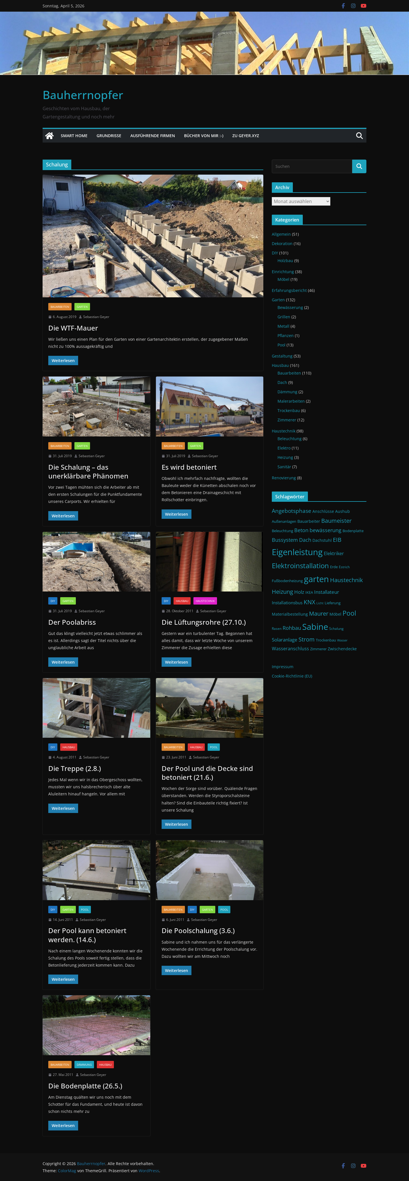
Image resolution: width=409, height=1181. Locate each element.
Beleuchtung (289, 438)
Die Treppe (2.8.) (74, 768)
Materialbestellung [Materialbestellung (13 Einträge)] (290, 614)
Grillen (283, 316)
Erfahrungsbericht (289, 290)
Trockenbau (288, 410)
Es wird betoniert (189, 467)
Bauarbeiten (60, 307)
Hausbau (182, 601)
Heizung (285, 457)
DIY (53, 601)
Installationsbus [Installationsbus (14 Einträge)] (287, 602)
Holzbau (285, 260)
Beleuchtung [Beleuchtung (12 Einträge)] (282, 530)
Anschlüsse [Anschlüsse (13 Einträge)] (323, 511)
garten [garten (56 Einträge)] (316, 579)
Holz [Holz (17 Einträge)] (299, 592)
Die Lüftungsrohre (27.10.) (204, 622)
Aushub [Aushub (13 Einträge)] (342, 511)
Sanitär (284, 466)
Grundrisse (109, 135)
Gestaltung (282, 356)
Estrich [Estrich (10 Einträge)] (344, 567)
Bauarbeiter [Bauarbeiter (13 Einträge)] (308, 521)
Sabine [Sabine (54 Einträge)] (315, 626)
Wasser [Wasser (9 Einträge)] (342, 640)
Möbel (283, 279)
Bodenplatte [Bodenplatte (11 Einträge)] (353, 530)
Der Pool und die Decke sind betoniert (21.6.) (207, 773)
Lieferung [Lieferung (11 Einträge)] (333, 603)
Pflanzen (285, 335)
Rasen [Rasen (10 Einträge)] (276, 628)
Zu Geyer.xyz (245, 135)
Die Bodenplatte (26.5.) (85, 1085)
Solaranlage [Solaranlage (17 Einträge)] (284, 639)
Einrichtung (283, 271)
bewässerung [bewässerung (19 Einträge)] (325, 530)
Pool (214, 747)
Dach (282, 382)
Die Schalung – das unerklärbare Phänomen (88, 471)
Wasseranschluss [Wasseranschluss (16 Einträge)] (290, 648)
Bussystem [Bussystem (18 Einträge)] (285, 539)
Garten (82, 307)
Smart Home (74, 135)
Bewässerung (290, 307)
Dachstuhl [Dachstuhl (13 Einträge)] (322, 540)
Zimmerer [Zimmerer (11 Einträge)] (318, 649)
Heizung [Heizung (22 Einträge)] (282, 591)
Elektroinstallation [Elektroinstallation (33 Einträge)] (300, 565)
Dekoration (282, 243)
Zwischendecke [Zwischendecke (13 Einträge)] (342, 648)
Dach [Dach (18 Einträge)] (305, 539)
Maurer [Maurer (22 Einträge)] (318, 613)
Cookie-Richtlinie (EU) (292, 676)
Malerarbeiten (291, 401)
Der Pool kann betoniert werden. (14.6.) (87, 935)
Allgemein (281, 234)
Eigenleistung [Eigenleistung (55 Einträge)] (297, 552)
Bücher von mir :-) (203, 135)
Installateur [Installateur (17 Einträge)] (326, 592)
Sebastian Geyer (96, 316)
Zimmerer (286, 420)
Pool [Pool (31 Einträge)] (349, 613)
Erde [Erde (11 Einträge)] (334, 567)
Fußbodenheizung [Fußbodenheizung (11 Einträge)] (287, 580)
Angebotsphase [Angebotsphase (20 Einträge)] (291, 510)
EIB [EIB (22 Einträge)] (337, 540)
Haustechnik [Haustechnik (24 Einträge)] (346, 580)
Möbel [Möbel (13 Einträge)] (335, 614)
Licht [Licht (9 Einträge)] (320, 603)
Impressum (282, 666)
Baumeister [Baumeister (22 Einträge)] (336, 520)
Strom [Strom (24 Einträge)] (307, 639)
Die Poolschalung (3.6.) (198, 930)
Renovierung (284, 477)
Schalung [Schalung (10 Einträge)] (336, 628)
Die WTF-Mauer (73, 328)
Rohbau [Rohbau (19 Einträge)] (292, 627)
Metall (283, 326)
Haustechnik (205, 601)
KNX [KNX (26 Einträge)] (309, 602)
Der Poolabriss (72, 622)
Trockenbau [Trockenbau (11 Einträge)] (326, 640)
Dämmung (84, 1065)
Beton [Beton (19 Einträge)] (301, 530)
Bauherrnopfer (83, 95)
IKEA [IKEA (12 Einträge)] (309, 592)
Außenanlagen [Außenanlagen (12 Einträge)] (284, 521)
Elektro (284, 448)
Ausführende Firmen (152, 135)
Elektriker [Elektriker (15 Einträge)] (334, 553)
